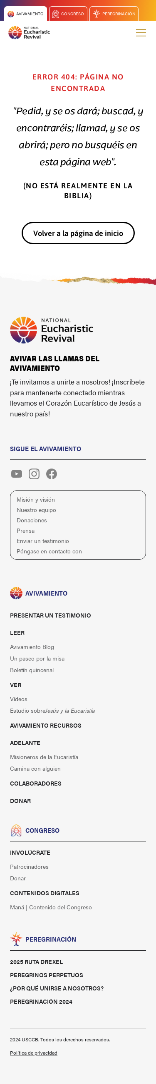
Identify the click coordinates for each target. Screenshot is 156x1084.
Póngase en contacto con (49, 551)
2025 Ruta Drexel (36, 961)
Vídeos (18, 699)
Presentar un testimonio (50, 615)
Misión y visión (36, 499)
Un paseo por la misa (37, 658)
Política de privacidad (33, 1052)
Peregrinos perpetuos (46, 975)
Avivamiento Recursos (46, 725)
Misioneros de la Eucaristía (44, 756)
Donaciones (32, 520)
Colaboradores (36, 783)
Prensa (26, 530)
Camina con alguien (35, 768)
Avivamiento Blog (32, 646)
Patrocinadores (29, 866)
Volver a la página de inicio (78, 233)
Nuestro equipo (36, 509)
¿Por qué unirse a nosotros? (57, 988)
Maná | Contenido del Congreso (51, 907)
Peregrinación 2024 (41, 1001)
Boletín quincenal (32, 670)
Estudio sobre (52, 710)
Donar (20, 800)
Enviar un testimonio (43, 540)
